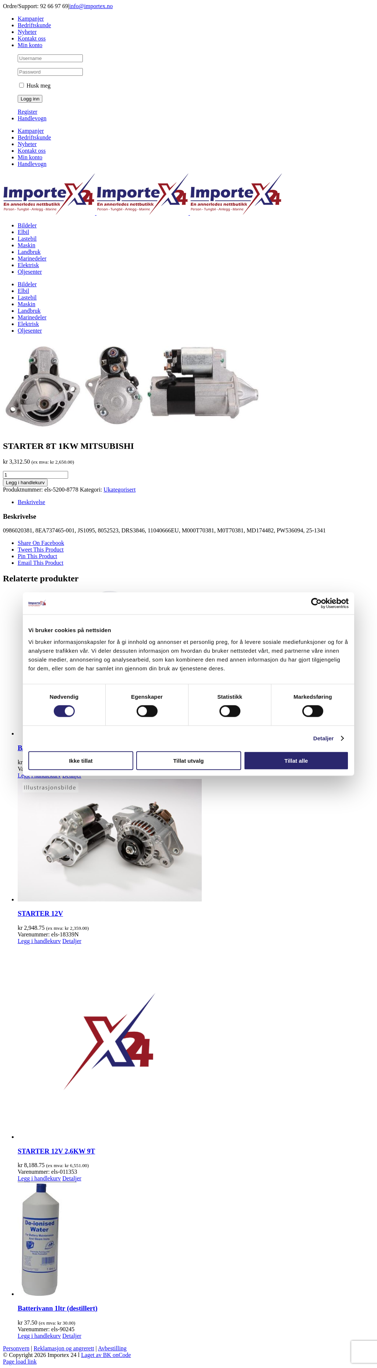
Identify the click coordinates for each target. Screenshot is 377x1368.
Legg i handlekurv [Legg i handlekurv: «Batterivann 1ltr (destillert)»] (39, 1336)
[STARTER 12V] (196, 841)
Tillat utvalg (188, 760)
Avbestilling (112, 1348)
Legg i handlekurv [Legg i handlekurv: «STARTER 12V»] (39, 941)
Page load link (20, 1361)
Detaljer (323, 738)
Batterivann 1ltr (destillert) (58, 1308)
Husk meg (34, 85)
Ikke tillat (80, 760)
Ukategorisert (119, 489)
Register (27, 112)
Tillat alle (296, 760)
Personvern (16, 1348)
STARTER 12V (40, 913)
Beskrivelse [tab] (31, 502)
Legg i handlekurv (25, 482)
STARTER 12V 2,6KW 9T (56, 1151)
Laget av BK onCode (106, 1355)
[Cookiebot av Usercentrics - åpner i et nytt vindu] (316, 603)
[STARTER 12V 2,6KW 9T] (196, 1042)
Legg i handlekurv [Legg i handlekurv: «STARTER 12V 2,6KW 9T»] (39, 1178)
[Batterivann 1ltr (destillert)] (196, 1239)
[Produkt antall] (35, 475)
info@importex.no (91, 6)
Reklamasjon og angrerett (64, 1348)
